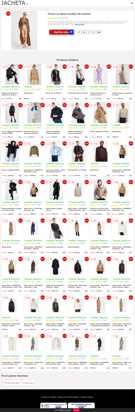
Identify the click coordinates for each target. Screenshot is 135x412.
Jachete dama (28, 383)
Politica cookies (87, 397)
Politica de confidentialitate (68, 397)
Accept (76, 410)
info (20, 98)
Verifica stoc (64, 32)
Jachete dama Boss (12, 383)
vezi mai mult (79, 24)
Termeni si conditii (48, 397)
